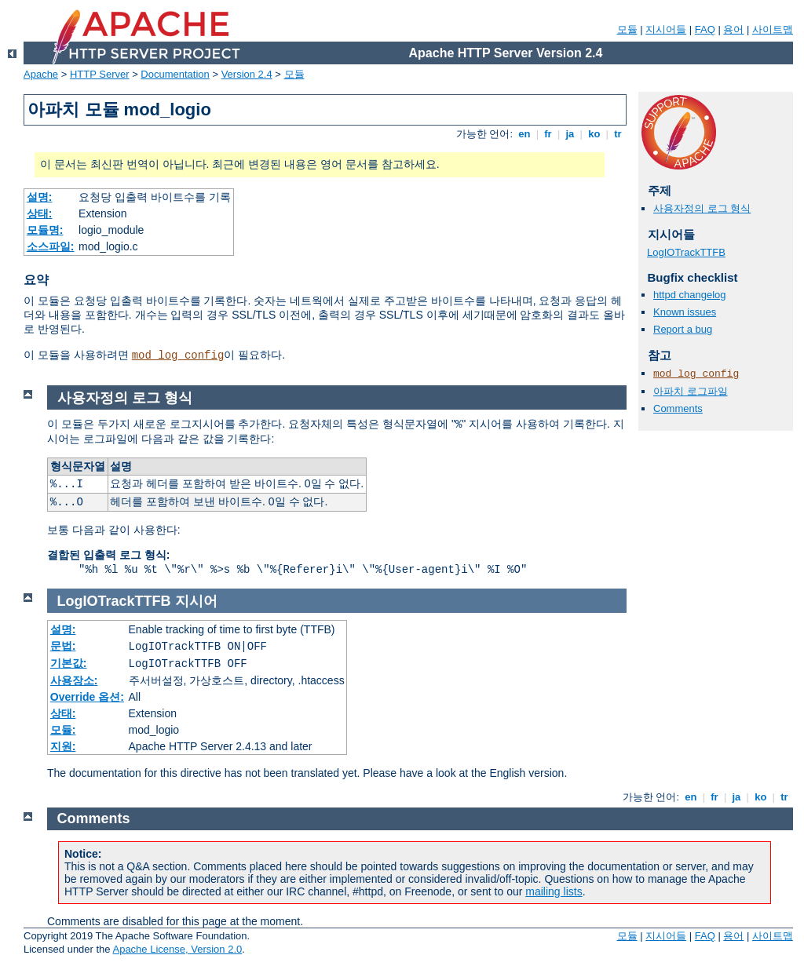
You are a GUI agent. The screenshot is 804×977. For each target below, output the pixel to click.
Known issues (684, 312)
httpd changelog (689, 295)
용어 (733, 29)
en (524, 134)
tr (618, 134)
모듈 (627, 29)
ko (594, 134)
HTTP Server (100, 74)
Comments (678, 408)
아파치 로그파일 (690, 391)
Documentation (175, 74)
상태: (40, 213)
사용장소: (74, 680)
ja (570, 134)
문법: (63, 646)
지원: (63, 746)
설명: (40, 197)
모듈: (63, 730)
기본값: (68, 663)
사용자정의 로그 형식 (702, 208)
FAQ (705, 29)
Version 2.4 (246, 74)
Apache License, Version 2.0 (177, 949)
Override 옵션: (87, 697)
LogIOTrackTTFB (686, 252)
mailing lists (553, 891)
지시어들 (665, 29)
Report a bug (682, 329)
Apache (41, 74)
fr (548, 134)
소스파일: (51, 246)
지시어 (196, 601)
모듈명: (45, 230)
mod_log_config (178, 355)
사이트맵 (772, 29)
